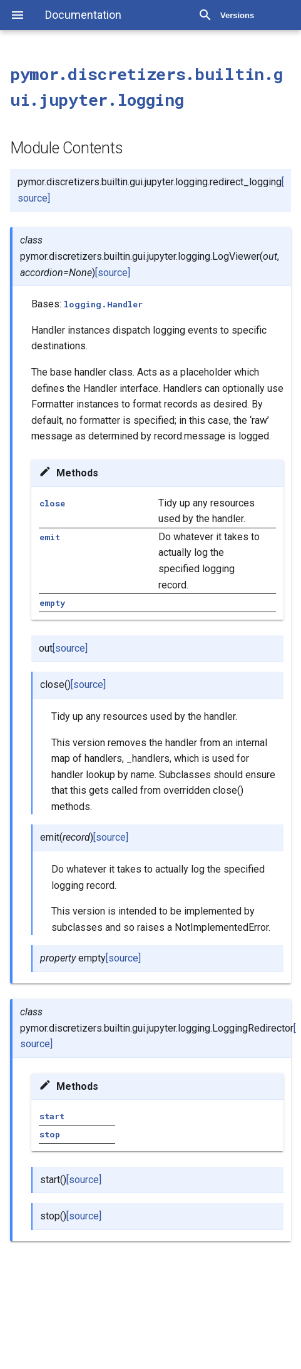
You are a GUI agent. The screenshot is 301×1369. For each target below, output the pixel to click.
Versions (237, 15)
